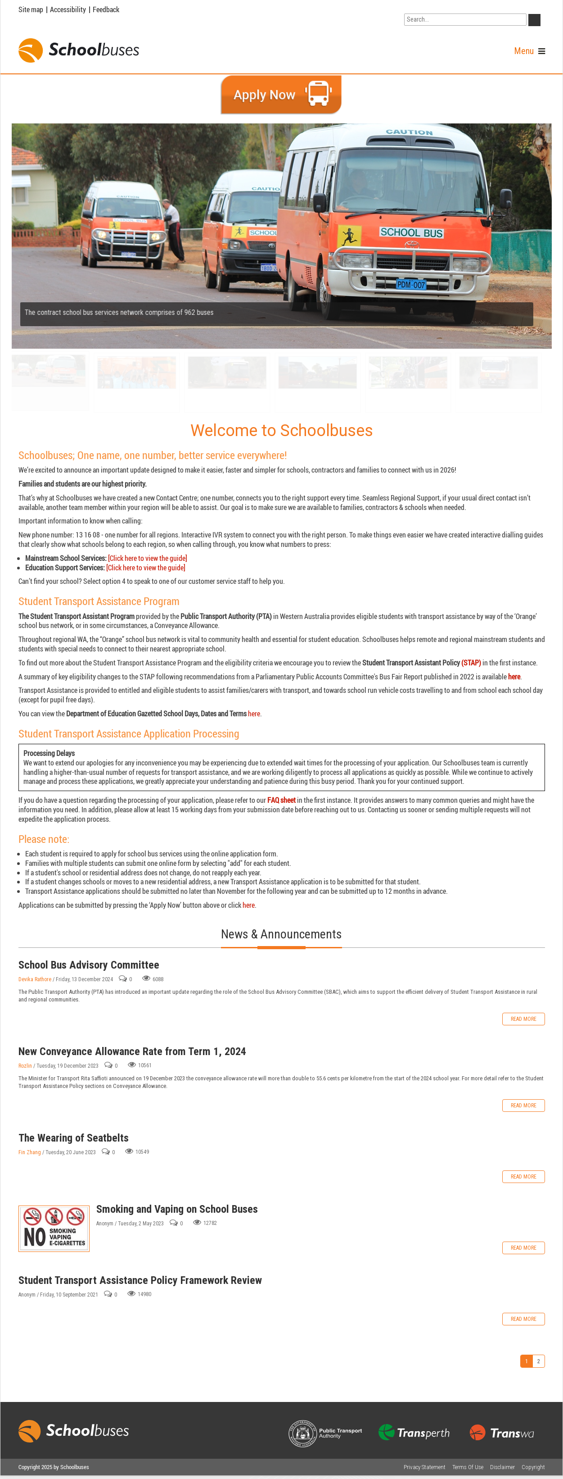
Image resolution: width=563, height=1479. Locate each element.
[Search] (465, 20)
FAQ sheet (281, 800)
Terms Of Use (467, 1467)
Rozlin (25, 1066)
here (514, 677)
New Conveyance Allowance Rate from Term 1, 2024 (132, 1051)
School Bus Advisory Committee (88, 965)
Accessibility (68, 9)
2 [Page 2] (538, 1361)
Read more (523, 1019)
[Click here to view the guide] (147, 558)
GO (536, 21)
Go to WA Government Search (446, 8)
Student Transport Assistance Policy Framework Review (140, 1280)
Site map (30, 9)
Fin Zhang (29, 1152)
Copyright (533, 1467)
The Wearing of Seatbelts (73, 1138)
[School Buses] (78, 50)
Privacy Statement (425, 1467)
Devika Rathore (34, 979)
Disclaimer (502, 1467)
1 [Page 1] (526, 1361)
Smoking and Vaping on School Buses (54, 1228)
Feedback (106, 9)
